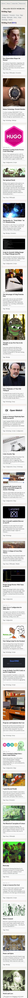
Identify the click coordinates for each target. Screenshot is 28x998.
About (8, 3)
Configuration (5, 15)
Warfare (10, 19)
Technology (4, 19)
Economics (12, 15)
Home (3, 3)
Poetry (15, 17)
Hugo (21, 15)
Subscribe (15, 3)
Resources (22, 3)
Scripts (19, 17)
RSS (14, 23)
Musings (4, 17)
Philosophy (9, 17)
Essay (17, 15)
